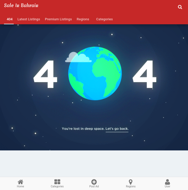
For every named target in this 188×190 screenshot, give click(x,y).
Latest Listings (28, 19)
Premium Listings (57, 19)
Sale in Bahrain (21, 5)
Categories (104, 19)
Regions (82, 19)
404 (9, 19)
